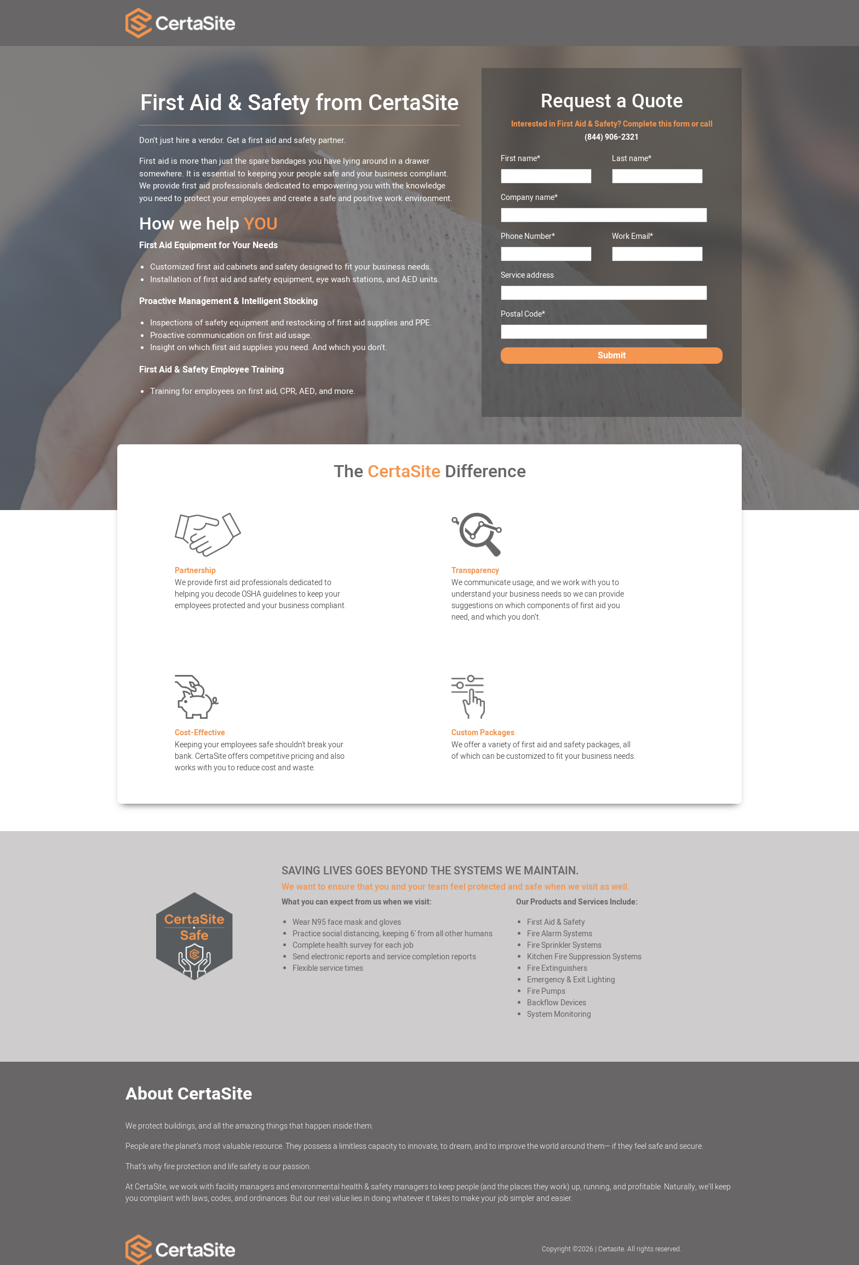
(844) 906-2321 (612, 136)
